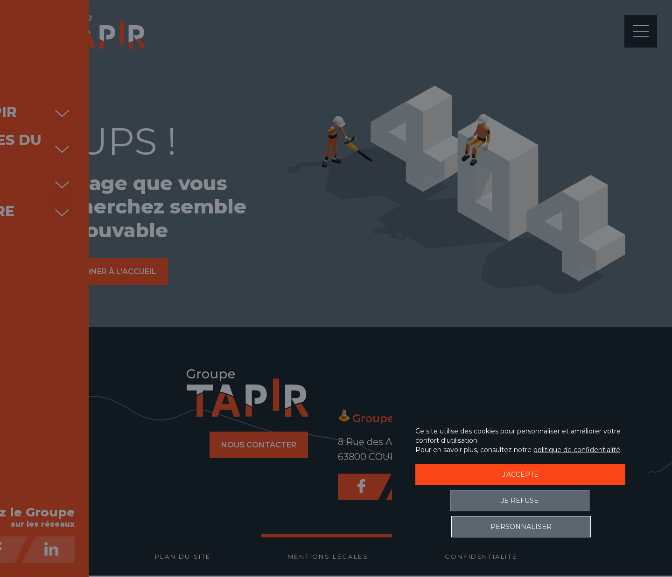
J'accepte (520, 500)
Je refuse (467, 526)
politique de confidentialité (576, 476)
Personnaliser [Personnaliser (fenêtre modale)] (574, 526)
